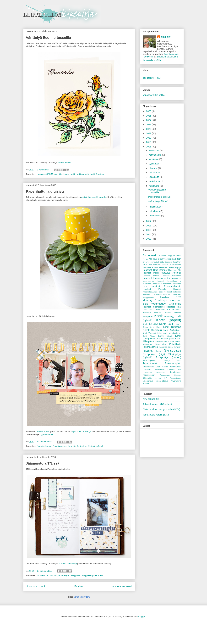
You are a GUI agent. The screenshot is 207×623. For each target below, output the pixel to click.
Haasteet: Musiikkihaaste (162, 284)
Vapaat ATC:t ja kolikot (154, 95)
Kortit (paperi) (82, 174)
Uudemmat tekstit (35, 586)
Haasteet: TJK (163, 310)
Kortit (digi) (169, 316)
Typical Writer (46, 434)
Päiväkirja (148, 350)
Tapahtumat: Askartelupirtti (162, 363)
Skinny (158, 351)
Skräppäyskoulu (150, 360)
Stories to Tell (43, 431)
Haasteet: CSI (174, 270)
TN (101, 575)
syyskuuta (154, 163)
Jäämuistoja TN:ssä (42, 463)
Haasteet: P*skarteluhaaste (166, 286)
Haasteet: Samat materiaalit (169, 292)
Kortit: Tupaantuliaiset (152, 333)
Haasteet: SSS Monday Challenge (53, 174)
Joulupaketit (148, 316)
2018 (149, 146)
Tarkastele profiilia (152, 60)
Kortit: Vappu (149, 336)
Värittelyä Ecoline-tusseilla (48, 38)
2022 (149, 129)
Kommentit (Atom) (81, 597)
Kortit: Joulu (166, 324)
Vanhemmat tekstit (122, 586)
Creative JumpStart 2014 (169, 259)
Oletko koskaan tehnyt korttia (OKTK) (161, 409)
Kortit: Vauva (165, 336)
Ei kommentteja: (45, 441)
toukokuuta (154, 181)
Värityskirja (176, 381)
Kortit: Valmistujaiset (172, 333)
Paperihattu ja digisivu (45, 191)
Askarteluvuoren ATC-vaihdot (157, 404)
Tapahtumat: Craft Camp (155, 367)
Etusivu (78, 586)
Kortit (72, 174)
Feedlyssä (148, 56)
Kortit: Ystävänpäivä (164, 338)
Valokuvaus (148, 381)
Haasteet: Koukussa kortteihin (158, 278)
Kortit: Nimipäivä (172, 327)
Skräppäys (81, 446)
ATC (145, 258)
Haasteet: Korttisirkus (171, 276)
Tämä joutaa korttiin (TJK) (156, 414)
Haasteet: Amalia (150, 267)
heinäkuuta (154, 172)
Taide (178, 360)
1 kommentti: (43, 169)
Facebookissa (171, 54)
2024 (149, 120)
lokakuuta (154, 159)
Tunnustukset (175, 378)
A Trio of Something (67, 563)
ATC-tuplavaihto (151, 399)
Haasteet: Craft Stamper (155, 270)
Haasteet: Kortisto (151, 276)
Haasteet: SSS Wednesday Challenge (162, 302)
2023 (149, 124)
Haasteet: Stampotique (154, 307)
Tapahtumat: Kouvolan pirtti (168, 369)
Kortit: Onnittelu (97, 174)
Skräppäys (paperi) (90, 575)
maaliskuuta (155, 206)
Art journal (149, 255)
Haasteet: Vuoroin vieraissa (167, 312)
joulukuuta (154, 150)
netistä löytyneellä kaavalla (93, 197)
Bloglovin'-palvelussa (167, 56)
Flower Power (64, 162)
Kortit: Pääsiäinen (172, 330)
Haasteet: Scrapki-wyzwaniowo (156, 294)
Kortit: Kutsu (155, 327)
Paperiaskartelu (44, 446)
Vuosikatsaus (162, 381)
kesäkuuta (154, 177)
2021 (149, 133)
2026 (149, 111)
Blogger (141, 616)
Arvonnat (177, 256)
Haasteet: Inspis (151, 273)
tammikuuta (155, 215)
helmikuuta (154, 211)
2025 (149, 115)
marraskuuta (155, 155)
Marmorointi (147, 344)
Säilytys (167, 361)
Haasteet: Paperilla (154, 289)
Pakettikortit (175, 344)
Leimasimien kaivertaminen (168, 341)
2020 (149, 137)
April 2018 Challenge (81, 431)
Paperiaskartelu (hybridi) (64, 446)
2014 (149, 234)
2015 (149, 230)
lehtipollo (166, 36)
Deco (150, 264)
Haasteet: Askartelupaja (170, 267)
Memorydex (160, 344)
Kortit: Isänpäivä (150, 324)
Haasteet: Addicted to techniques (167, 264)
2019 (149, 142)
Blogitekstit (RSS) (152, 78)
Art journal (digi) (164, 256)
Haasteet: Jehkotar (171, 272)
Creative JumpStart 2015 (153, 262)
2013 (149, 238)
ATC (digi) (153, 259)
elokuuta (153, 168)
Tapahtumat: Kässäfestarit (154, 372)
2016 (149, 225)
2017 (149, 221)
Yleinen (146, 384)
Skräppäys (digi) (95, 446)
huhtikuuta (154, 186)
